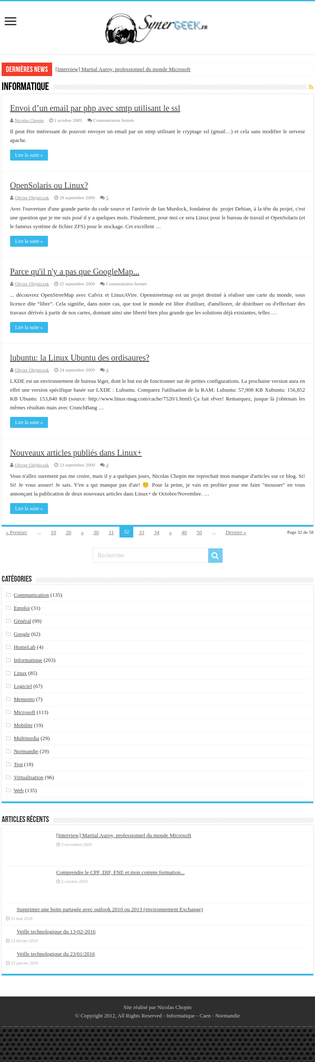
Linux (20, 673)
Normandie (26, 751)
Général (22, 621)
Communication (31, 595)
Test (18, 764)
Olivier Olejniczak (32, 197)
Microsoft (24, 712)
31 (111, 532)
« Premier (16, 532)
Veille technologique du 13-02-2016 (56, 931)
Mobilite (23, 725)
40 (184, 532)
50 (199, 532)
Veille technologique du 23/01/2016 (56, 954)
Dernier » (235, 532)
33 (141, 532)
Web (19, 790)
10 (53, 532)
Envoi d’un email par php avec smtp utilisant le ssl (95, 108)
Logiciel (23, 686)
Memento (24, 699)
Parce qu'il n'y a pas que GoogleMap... (75, 271)
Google (22, 634)
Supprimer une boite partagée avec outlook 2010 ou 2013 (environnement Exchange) (110, 909)
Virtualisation (29, 777)
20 (68, 532)
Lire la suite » (29, 155)
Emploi (22, 608)
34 (156, 532)
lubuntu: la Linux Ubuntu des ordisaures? (80, 357)
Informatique (28, 660)
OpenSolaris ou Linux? (49, 185)
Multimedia (27, 738)
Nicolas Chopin (29, 120)
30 (96, 532)
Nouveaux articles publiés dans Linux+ (76, 452)
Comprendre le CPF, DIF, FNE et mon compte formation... (120, 872)
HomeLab (25, 647)
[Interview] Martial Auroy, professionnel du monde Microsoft (123, 69)
